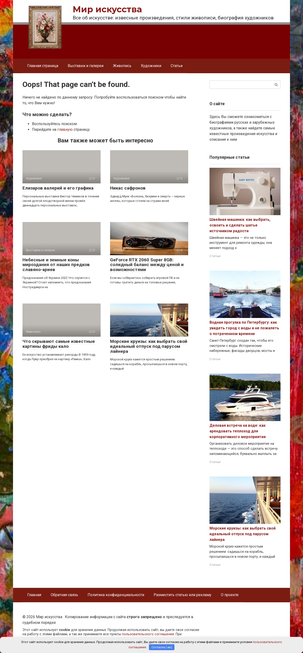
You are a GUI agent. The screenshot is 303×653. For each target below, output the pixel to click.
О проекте (230, 595)
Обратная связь (64, 595)
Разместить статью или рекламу (182, 595)
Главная (34, 595)
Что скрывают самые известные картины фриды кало (58, 344)
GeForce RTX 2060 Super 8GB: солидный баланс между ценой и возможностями (147, 264)
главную (65, 129)
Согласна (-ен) (162, 647)
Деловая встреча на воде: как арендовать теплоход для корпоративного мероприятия (237, 431)
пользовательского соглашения (148, 634)
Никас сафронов (128, 188)
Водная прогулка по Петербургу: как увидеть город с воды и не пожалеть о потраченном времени (244, 328)
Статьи (177, 65)
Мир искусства (107, 9)
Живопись (122, 65)
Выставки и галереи (85, 65)
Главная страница (42, 65)
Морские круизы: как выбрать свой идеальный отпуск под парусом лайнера (148, 346)
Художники (151, 65)
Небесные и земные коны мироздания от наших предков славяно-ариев (56, 264)
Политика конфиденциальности (116, 595)
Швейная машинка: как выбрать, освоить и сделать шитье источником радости (239, 225)
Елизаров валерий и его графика (58, 188)
